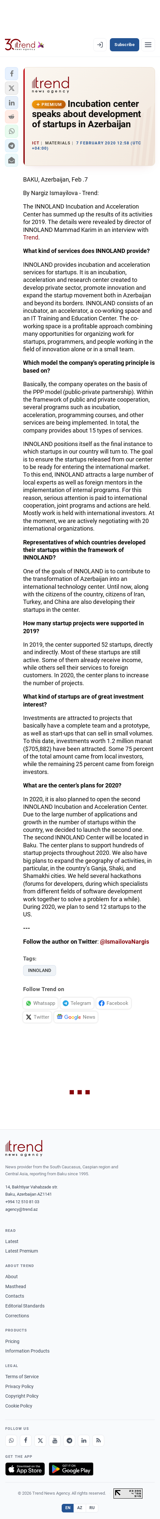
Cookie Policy (18, 1405)
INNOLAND (39, 970)
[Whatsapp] (11, 1441)
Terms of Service (22, 1376)
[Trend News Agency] (23, 1148)
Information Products (27, 1351)
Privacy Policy (19, 1386)
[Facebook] (26, 1441)
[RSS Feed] (98, 1441)
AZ (79, 1508)
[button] (11, 73)
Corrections (17, 1315)
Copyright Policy (22, 1396)
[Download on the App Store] (25, 1469)
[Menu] (148, 44)
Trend (30, 237)
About (11, 1276)
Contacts (14, 1296)
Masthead (15, 1286)
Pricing (12, 1341)
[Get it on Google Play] (71, 1469)
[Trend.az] (24, 45)
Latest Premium (21, 1251)
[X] (40, 1441)
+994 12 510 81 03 (22, 1201)
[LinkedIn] (84, 1441)
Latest (11, 1241)
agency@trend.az (21, 1209)
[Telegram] (69, 1441)
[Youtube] (55, 1441)
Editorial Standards (25, 1305)
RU (92, 1508)
